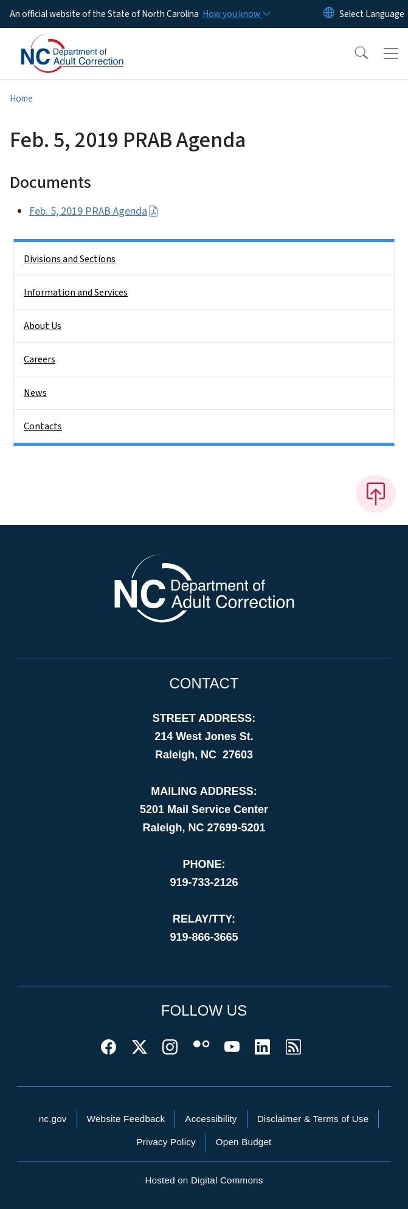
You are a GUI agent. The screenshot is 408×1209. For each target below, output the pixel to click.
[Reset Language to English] (328, 14)
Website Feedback (126, 1119)
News (35, 393)
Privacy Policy (165, 1142)
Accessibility (211, 1119)
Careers (39, 359)
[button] (353, 53)
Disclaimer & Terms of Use (313, 1119)
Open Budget (244, 1142)
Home (21, 98)
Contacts (43, 426)
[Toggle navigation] (391, 53)
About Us (42, 326)
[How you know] (236, 14)
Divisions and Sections (70, 259)
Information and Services (76, 292)
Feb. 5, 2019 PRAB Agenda (94, 211)
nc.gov (53, 1119)
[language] (371, 14)
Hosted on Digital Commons (204, 1180)
